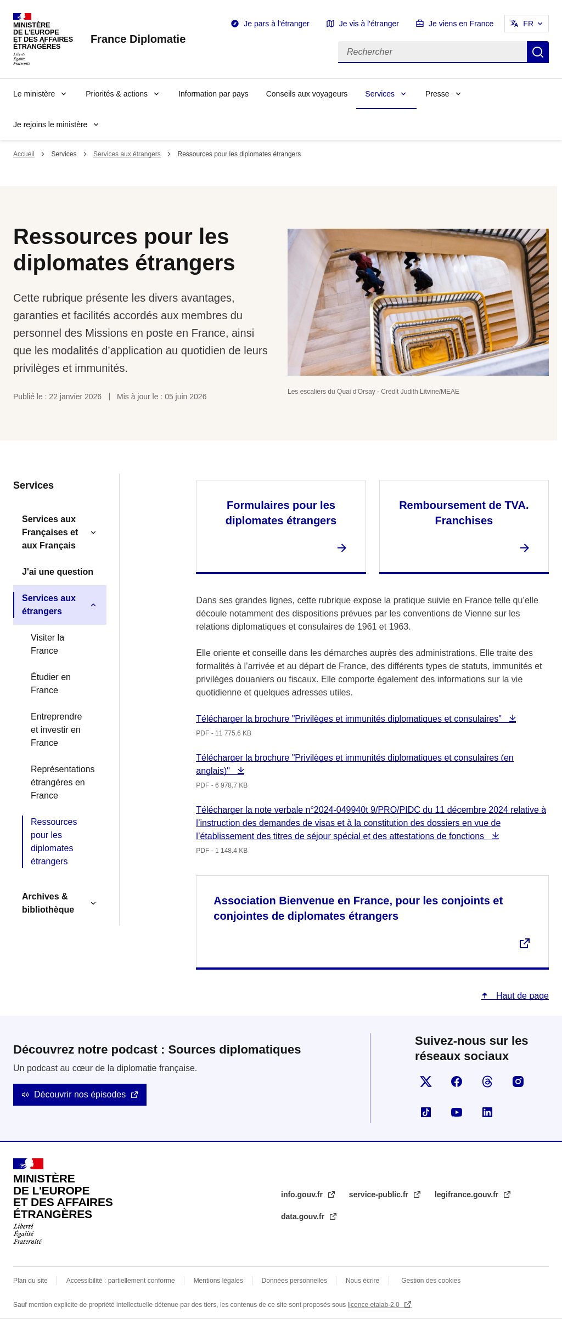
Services (380, 93)
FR (528, 23)
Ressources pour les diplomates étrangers (54, 841)
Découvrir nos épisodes (80, 1094)
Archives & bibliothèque (48, 903)
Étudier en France (51, 683)
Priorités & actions (117, 93)
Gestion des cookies (430, 1280)
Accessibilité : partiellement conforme (120, 1280)
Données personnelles (294, 1280)
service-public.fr (380, 1194)
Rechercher (538, 52)
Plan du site (30, 1280)
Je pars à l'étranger (276, 23)
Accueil (24, 154)
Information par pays (213, 93)
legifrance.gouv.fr (468, 1194)
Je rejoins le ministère (50, 124)
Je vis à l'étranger (369, 23)
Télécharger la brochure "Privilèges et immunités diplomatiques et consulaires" (350, 718)
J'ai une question (57, 571)
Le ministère (34, 93)
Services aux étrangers (127, 154)
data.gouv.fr (304, 1216)
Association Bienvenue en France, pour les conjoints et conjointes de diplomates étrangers (358, 908)
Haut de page (521, 995)
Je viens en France (461, 23)
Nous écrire (362, 1280)
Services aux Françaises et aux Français (50, 532)
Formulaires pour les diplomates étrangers (281, 513)
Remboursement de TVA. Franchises (464, 513)
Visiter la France (47, 644)
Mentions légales (218, 1280)
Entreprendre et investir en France (56, 730)
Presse (437, 93)
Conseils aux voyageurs (307, 93)
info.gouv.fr (303, 1194)
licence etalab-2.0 (374, 1305)
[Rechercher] (432, 52)
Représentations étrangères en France (63, 782)
